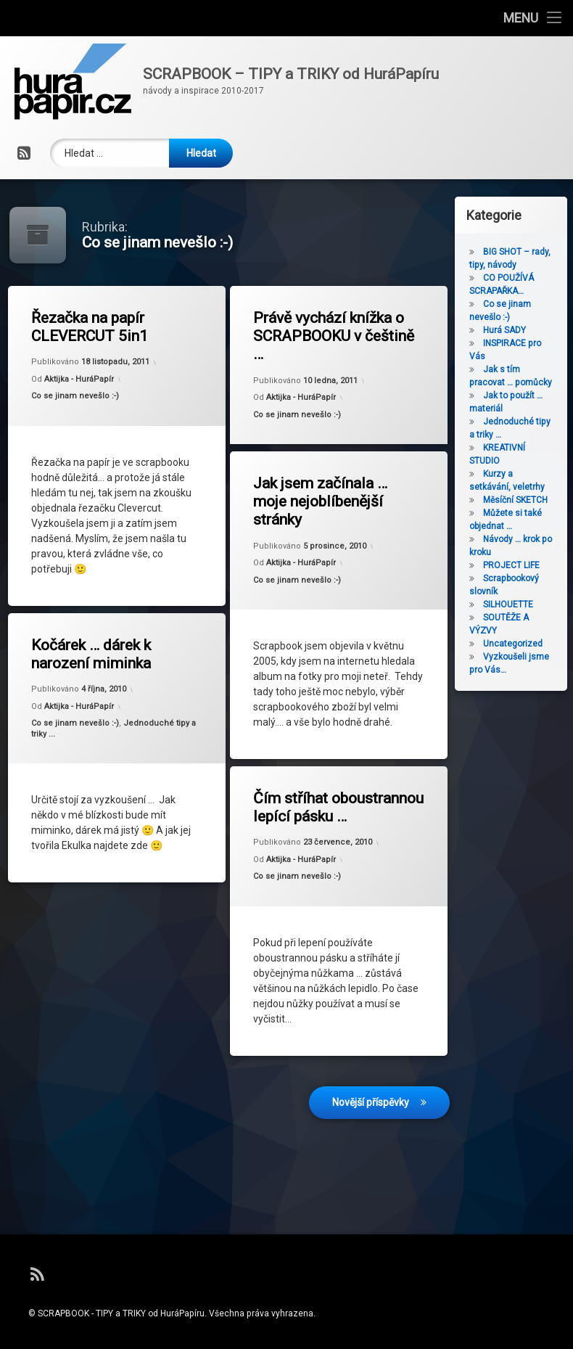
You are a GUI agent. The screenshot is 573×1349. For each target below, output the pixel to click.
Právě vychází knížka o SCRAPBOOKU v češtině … (339, 334)
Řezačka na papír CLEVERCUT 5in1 (93, 329)
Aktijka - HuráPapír (82, 381)
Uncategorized (541, 644)
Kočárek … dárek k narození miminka (97, 654)
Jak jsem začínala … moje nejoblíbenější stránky (324, 501)
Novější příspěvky (370, 1035)
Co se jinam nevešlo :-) (79, 397)
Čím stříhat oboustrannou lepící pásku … (330, 785)
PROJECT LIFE (539, 565)
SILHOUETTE (536, 604)
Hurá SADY (532, 330)
